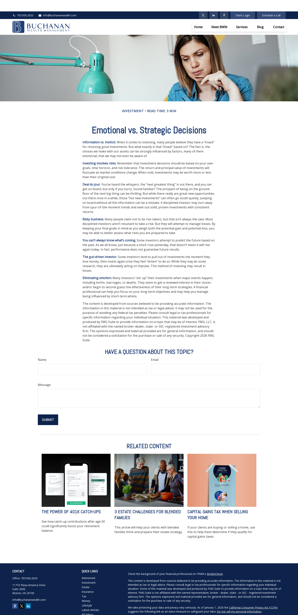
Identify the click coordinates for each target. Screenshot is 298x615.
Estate (86, 576)
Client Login (242, 4)
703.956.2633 (22, 4)
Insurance (88, 580)
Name (42, 348)
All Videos (88, 603)
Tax (84, 585)
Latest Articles (90, 598)
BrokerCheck (215, 562)
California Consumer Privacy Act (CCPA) (253, 596)
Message (44, 373)
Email (155, 348)
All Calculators (90, 607)
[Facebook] (224, 4)
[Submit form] (48, 408)
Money (86, 589)
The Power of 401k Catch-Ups (71, 500)
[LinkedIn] (213, 4)
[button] (198, 15)
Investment (89, 571)
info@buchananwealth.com (57, 4)
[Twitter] (203, 4)
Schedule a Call (271, 4)
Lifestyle (87, 594)
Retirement (88, 566)
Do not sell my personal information (239, 600)
